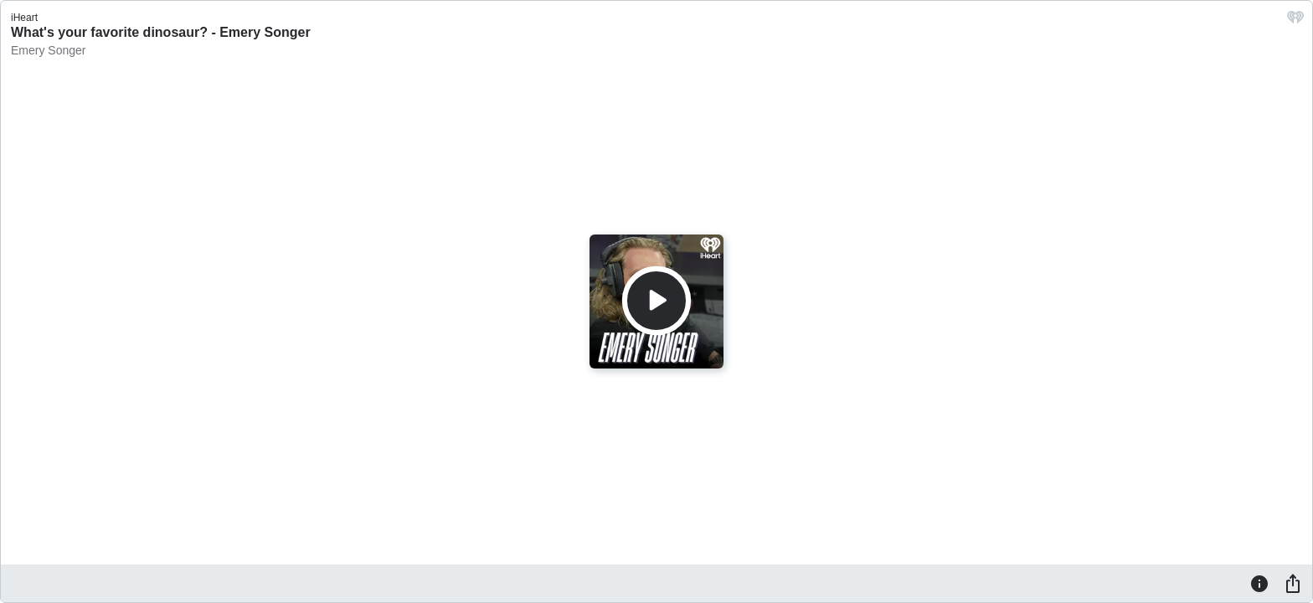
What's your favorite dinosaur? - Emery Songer (161, 32)
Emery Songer (48, 50)
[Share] (1293, 583)
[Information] (1259, 583)
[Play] (656, 300)
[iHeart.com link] (1295, 21)
